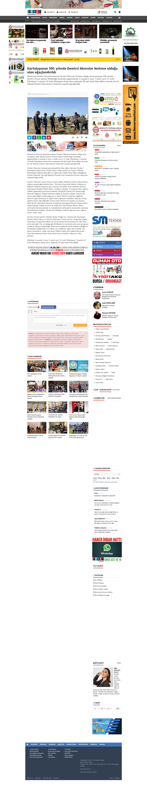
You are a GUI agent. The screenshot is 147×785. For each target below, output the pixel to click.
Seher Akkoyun (112, 346)
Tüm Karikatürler (114, 398)
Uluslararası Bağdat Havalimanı (104, 376)
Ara (117, 708)
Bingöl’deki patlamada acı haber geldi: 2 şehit (60, 59)
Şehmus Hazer (99, 369)
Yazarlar (98, 287)
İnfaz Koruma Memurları (102, 356)
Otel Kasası (115, 342)
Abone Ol (117, 250)
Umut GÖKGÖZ (107, 292)
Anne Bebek (51, 757)
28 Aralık (115, 335)
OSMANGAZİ (98, 166)
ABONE (99, 250)
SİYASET (93, 17)
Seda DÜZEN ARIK (108, 303)
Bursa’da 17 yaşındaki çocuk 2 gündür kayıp (107, 169)
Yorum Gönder (34, 307)
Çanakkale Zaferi (100, 366)
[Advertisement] (57, 276)
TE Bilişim (117, 778)
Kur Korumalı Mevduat (101, 335)
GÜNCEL (61, 17)
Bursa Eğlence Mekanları (37, 753)
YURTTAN (109, 17)
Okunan (116, 390)
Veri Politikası (99, 580)
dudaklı (109, 339)
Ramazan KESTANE (108, 313)
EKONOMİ (85, 17)
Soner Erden (98, 382)
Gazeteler (56, 778)
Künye (30, 778)
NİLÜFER (97, 190)
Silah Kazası (108, 379)
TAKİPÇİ (99, 246)
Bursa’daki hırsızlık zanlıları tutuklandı (107, 209)
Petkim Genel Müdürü (101, 329)
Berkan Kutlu (99, 359)
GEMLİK (97, 158)
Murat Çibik (98, 349)
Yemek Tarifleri (34, 749)
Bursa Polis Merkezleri (36, 757)
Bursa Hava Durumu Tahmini (103, 592)
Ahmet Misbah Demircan (102, 362)
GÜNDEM (70, 17)
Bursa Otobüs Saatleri (101, 589)
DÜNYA (77, 17)
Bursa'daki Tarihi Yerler (71, 751)
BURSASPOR (53, 17)
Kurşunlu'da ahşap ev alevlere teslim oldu (106, 161)
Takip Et (117, 246)
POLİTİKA (101, 17)
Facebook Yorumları (48, 307)
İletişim (38, 778)
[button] (107, 474)
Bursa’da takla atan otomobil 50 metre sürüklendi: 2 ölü (107, 194)
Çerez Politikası (99, 583)
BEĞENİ (100, 243)
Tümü (119, 145)
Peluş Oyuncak (99, 346)
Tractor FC (98, 379)
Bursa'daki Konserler (36, 755)
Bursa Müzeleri (69, 755)
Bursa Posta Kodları (101, 586)
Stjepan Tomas (99, 352)
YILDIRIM (67, 749)
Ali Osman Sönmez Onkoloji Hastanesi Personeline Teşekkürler (111, 296)
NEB (112, 372)
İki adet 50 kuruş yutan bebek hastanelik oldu (108, 186)
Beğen (118, 243)
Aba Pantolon (99, 339)
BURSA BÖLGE (35, 17)
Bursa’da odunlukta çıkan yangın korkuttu (105, 202)
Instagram (99, 254)
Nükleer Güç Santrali (101, 372)
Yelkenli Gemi (110, 349)
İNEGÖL (97, 182)
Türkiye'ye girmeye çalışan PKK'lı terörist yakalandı (45, 21)
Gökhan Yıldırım (113, 366)
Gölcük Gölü (98, 332)
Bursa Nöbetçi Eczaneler (102, 595)
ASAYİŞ (44, 17)
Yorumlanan (105, 390)
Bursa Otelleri (52, 753)
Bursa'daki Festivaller (54, 751)
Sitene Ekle (47, 778)
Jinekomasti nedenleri (101, 342)
